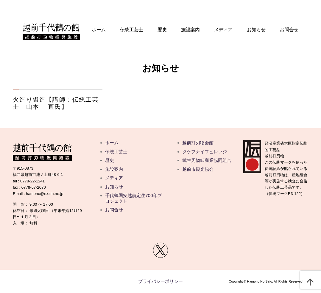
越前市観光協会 (198, 169)
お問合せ (289, 29)
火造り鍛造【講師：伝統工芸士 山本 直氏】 (56, 103)
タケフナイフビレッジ (204, 151)
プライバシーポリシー (160, 281)
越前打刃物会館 (198, 142)
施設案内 (190, 29)
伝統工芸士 (131, 29)
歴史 (162, 29)
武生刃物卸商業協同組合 (206, 160)
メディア (223, 29)
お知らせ (256, 29)
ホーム (99, 29)
